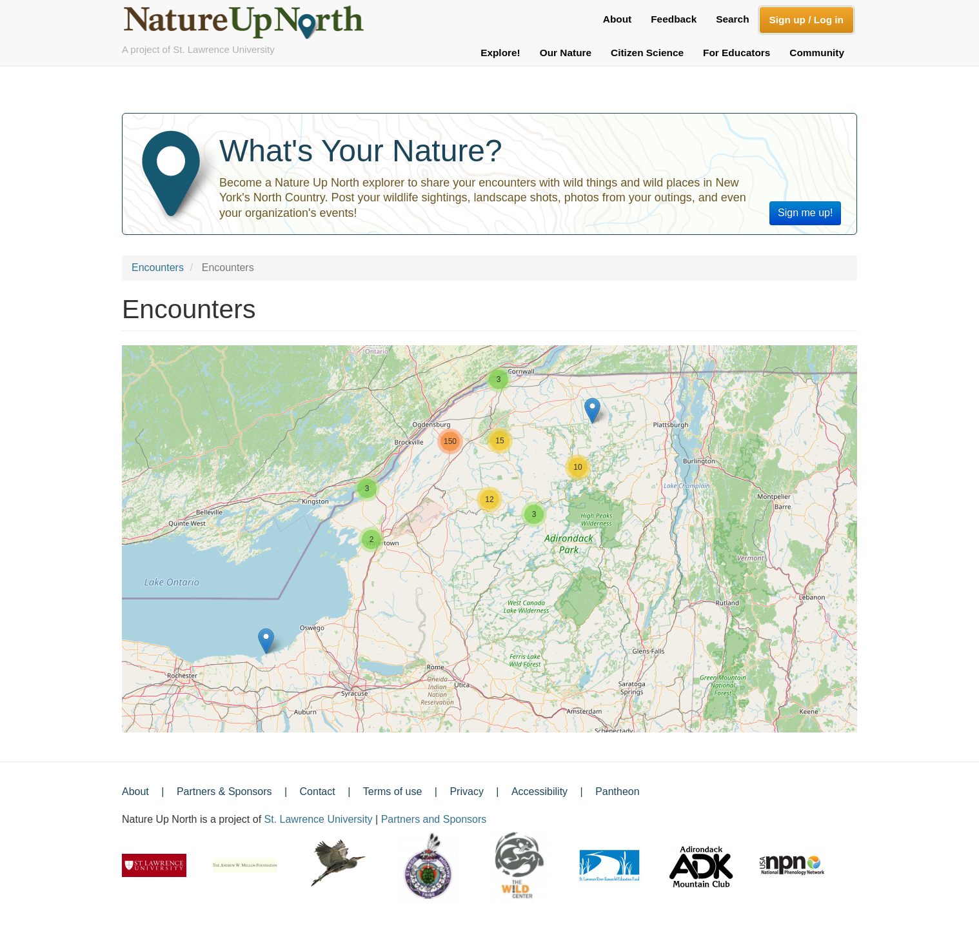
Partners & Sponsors (224, 791)
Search (732, 19)
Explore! (500, 52)
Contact (317, 791)
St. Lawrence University (318, 819)
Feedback (674, 19)
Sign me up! (805, 212)
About (617, 19)
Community (816, 52)
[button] (266, 641)
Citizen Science (647, 52)
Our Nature (565, 52)
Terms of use (392, 791)
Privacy (466, 791)
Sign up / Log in (806, 19)
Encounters (158, 267)
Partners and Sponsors (434, 819)
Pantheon (617, 791)
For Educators (736, 52)
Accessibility (539, 791)
